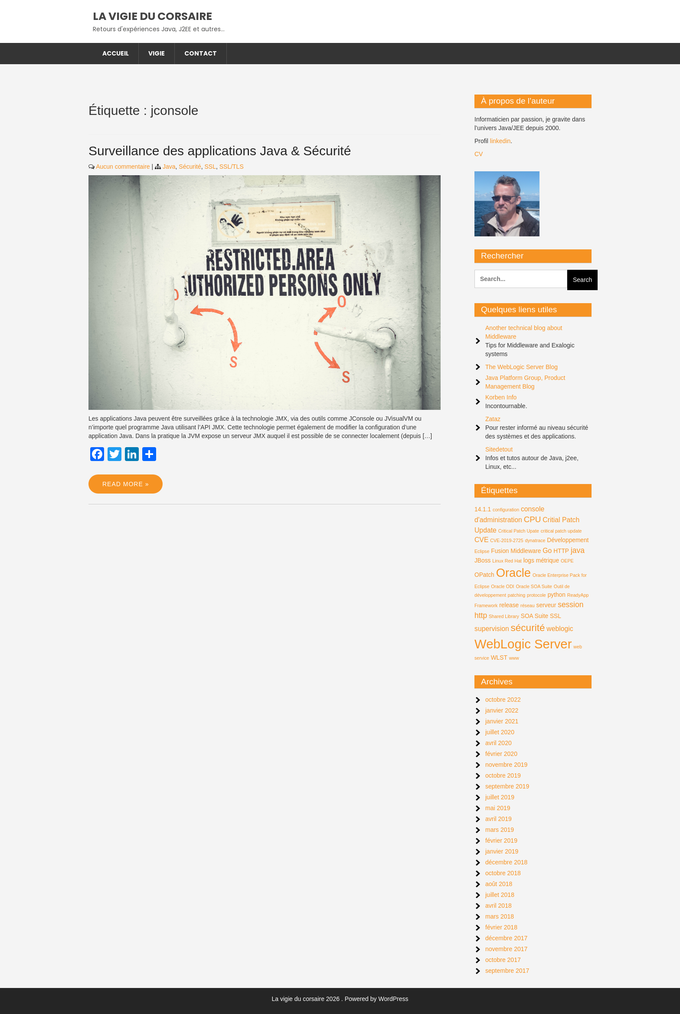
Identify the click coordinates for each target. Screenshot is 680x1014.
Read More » (125, 484)
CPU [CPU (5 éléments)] (532, 519)
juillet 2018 (499, 894)
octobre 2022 (503, 699)
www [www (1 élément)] (514, 658)
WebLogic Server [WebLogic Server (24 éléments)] (523, 644)
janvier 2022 (501, 710)
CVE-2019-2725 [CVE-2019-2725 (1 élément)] (506, 540)
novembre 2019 (506, 764)
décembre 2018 (506, 862)
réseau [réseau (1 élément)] (527, 605)
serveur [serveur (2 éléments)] (546, 605)
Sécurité (190, 166)
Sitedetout (499, 449)
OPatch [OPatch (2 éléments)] (484, 575)
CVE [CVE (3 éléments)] (481, 539)
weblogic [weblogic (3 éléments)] (559, 628)
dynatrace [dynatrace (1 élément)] (535, 540)
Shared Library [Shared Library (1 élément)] (504, 616)
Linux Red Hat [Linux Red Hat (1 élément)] (507, 560)
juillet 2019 (499, 797)
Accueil (115, 53)
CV (478, 153)
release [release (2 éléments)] (509, 605)
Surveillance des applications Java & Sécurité (219, 151)
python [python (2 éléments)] (557, 595)
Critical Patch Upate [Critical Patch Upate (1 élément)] (518, 530)
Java (169, 166)
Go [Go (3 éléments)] (547, 550)
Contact (200, 53)
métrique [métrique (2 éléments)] (547, 560)
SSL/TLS (231, 166)
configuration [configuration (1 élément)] (506, 509)
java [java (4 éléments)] (578, 550)
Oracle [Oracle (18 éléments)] (513, 572)
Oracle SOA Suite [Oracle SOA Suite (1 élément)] (534, 586)
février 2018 (501, 927)
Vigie (156, 53)
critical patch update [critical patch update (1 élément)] (561, 530)
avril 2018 (498, 905)
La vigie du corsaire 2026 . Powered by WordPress (340, 998)
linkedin (500, 140)
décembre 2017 (506, 938)
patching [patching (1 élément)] (516, 595)
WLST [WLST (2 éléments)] (499, 657)
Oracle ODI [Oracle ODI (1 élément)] (502, 586)
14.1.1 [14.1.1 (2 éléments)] (482, 509)
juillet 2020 (499, 732)
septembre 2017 (507, 970)
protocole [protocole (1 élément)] (536, 595)
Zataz (492, 418)
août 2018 (498, 883)
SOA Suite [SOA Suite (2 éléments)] (534, 616)
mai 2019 (497, 808)
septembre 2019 (507, 786)
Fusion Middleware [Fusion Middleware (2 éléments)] (516, 551)
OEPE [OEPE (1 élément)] (567, 560)
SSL (210, 166)
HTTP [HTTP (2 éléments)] (561, 551)
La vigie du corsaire (152, 16)
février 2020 (501, 753)
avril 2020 (498, 742)
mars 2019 (499, 829)
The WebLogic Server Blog (521, 366)
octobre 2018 (503, 873)
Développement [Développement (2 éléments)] (567, 540)
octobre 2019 (503, 775)
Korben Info (501, 397)
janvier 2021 (501, 721)
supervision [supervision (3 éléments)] (491, 628)
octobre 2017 (503, 959)
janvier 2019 (501, 851)
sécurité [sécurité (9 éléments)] (528, 627)
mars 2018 (499, 916)
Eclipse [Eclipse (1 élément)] (481, 551)
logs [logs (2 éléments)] (528, 560)
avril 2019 (498, 818)
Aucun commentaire (123, 166)
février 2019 (501, 840)
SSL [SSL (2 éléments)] (555, 616)
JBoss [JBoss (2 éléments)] (482, 560)
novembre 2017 (506, 948)
